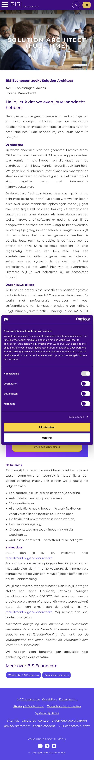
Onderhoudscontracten (64, 706)
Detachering (68, 699)
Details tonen (76, 416)
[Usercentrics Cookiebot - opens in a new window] (76, 320)
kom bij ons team (47, 447)
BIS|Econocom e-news (73, 726)
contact (43, 720)
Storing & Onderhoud (28, 706)
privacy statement (17, 726)
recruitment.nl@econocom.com (29, 558)
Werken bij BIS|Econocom (23, 675)
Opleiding (49, 699)
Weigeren (47, 437)
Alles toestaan (47, 427)
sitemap (13, 720)
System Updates (47, 713)
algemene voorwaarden (69, 720)
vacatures (29, 720)
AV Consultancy (28, 699)
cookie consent (44, 726)
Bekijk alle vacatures (56, 675)
